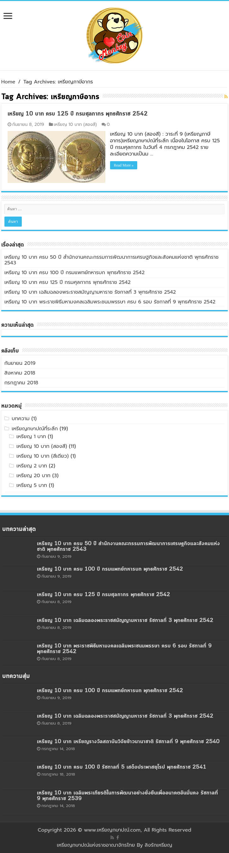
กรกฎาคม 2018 (21, 383)
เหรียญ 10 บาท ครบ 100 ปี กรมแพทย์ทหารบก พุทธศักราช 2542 (74, 272)
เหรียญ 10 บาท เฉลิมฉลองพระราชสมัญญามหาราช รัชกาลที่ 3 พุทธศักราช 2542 (90, 292)
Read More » (124, 165)
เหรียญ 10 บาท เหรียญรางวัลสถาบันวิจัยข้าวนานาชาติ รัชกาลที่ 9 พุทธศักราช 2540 (128, 742)
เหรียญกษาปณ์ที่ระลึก (35, 428)
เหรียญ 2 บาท (31, 466)
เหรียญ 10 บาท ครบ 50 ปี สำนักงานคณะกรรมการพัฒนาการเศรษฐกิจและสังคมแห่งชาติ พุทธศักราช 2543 (111, 260)
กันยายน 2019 (20, 363)
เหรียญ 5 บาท (31, 485)
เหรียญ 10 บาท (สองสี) (75, 124)
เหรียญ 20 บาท (33, 475)
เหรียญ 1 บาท (31, 436)
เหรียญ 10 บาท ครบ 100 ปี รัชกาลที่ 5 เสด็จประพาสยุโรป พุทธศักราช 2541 (121, 767)
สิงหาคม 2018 (19, 373)
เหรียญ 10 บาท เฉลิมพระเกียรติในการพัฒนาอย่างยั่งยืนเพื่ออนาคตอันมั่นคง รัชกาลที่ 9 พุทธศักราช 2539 (127, 796)
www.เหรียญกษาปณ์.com (112, 830)
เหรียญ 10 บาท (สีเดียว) (42, 456)
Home (8, 82)
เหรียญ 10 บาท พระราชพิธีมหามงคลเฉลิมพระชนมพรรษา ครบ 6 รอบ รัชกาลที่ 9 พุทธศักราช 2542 (109, 302)
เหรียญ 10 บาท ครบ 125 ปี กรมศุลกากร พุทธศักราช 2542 (78, 114)
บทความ (21, 418)
